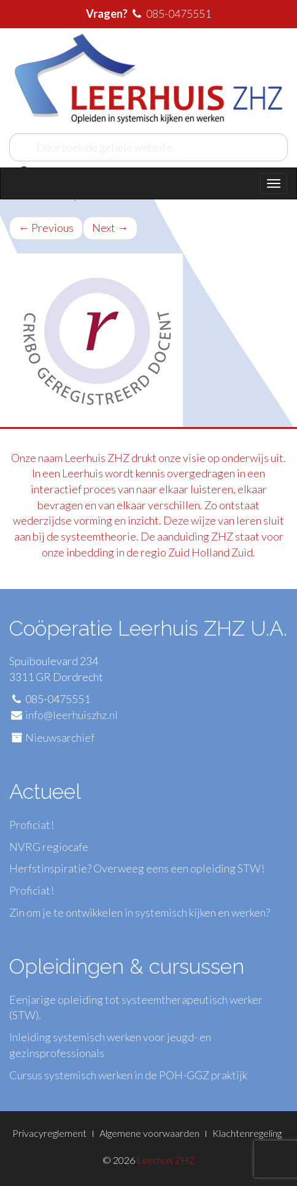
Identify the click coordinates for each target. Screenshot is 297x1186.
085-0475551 (178, 13)
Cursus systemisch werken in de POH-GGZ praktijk (128, 1075)
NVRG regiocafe (48, 846)
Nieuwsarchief (59, 737)
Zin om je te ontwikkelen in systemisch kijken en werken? (139, 912)
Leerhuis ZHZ (166, 1160)
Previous (46, 227)
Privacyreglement (49, 1133)
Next (110, 227)
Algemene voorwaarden (149, 1133)
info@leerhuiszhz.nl (71, 715)
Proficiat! (31, 824)
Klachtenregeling (247, 1133)
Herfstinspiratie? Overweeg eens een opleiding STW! (136, 868)
